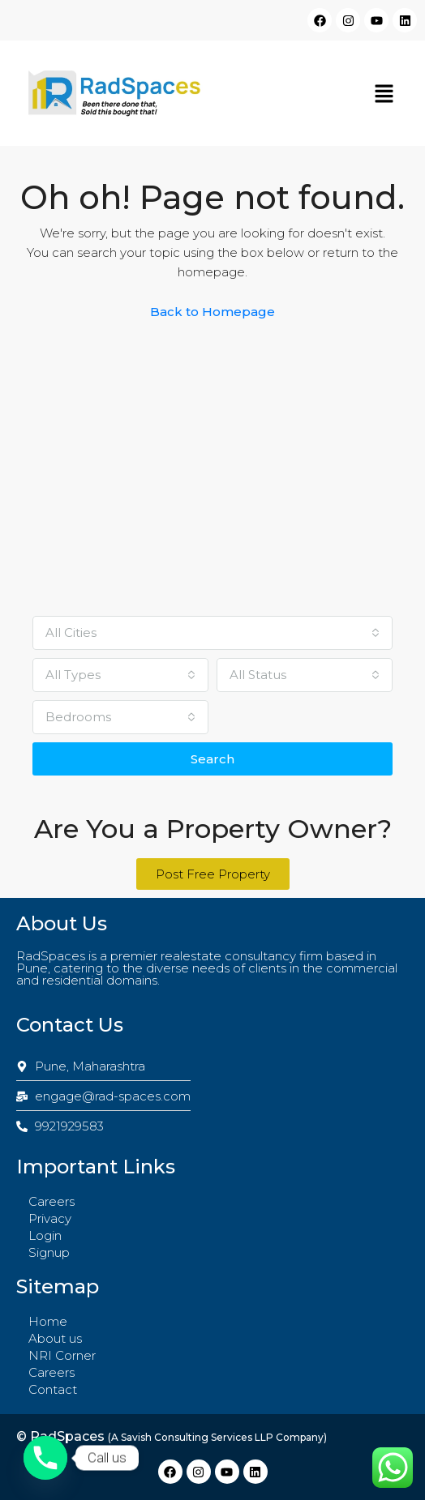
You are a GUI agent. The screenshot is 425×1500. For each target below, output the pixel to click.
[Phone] (45, 1458)
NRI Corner (62, 1355)
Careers (51, 1201)
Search (212, 759)
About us (55, 1338)
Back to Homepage (212, 311)
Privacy (49, 1218)
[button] (384, 93)
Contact (52, 1389)
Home (47, 1321)
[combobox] (212, 633)
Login (45, 1235)
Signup (49, 1252)
